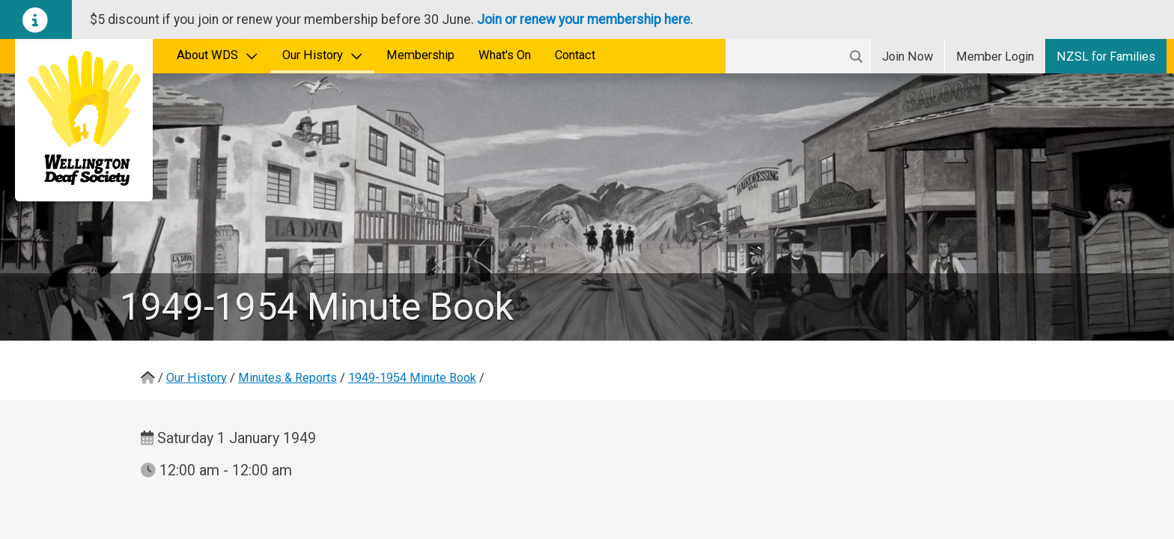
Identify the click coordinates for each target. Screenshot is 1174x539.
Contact (575, 55)
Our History (322, 55)
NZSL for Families (1105, 56)
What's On (504, 55)
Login (995, 56)
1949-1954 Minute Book (412, 378)
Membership (420, 55)
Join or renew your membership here (583, 19)
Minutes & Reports (287, 378)
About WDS (217, 55)
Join (907, 56)
